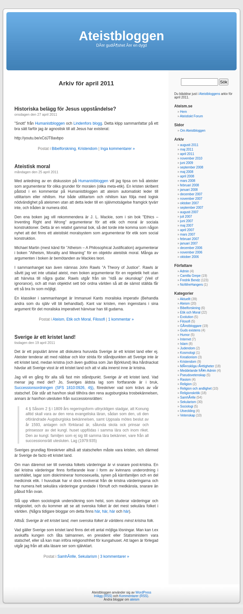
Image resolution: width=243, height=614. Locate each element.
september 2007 (191, 207)
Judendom (187, 348)
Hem (183, 111)
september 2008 (191, 167)
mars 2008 (187, 181)
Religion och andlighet (195, 388)
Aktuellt (185, 299)
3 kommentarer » (114, 556)
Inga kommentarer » (117, 148)
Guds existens (190, 330)
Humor (185, 335)
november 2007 (191, 198)
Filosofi (99, 319)
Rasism (185, 379)
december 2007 (191, 194)
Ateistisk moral (32, 166)
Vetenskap (187, 415)
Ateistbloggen (121, 36)
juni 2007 (186, 221)
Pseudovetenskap (193, 375)
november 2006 (191, 252)
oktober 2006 (189, 257)
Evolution (186, 317)
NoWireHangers (191, 284)
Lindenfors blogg (88, 123)
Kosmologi (187, 352)
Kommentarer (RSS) (133, 596)
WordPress (143, 592)
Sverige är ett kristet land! (45, 337)
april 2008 (187, 176)
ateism (134, 599)
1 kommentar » (121, 319)
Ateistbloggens (209, 94)
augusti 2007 (189, 212)
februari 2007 (189, 239)
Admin (184, 271)
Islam (184, 344)
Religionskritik (190, 393)
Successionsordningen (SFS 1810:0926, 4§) (53, 387)
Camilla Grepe (190, 275)
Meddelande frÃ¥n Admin (198, 370)
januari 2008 (189, 189)
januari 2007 (189, 243)
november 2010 (191, 158)
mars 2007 (187, 234)
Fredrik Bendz (190, 280)
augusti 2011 (189, 145)
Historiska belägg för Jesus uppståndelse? (65, 109)
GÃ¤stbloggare (190, 326)
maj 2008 (186, 172)
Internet (185, 339)
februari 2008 (189, 185)
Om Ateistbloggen (192, 130)
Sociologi (186, 406)
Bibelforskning (64, 148)
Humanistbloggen (50, 123)
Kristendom (88, 148)
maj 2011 (186, 149)
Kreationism (188, 357)
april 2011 (187, 154)
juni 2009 (186, 163)
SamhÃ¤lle (66, 556)
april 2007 (187, 230)
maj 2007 (186, 225)
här (97, 511)
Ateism (58, 319)
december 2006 (191, 248)
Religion (186, 384)
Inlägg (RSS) (103, 596)
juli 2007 (186, 216)
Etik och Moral (79, 319)
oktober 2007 (189, 203)
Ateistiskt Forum (191, 116)
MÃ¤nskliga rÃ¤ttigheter (197, 366)
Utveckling (187, 411)
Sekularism (87, 556)
